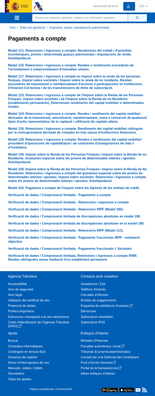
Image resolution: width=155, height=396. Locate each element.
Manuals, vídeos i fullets (25, 368)
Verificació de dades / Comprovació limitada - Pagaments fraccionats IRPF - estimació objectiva (74, 239)
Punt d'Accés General (98, 362)
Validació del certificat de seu (29, 300)
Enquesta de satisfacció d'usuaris (107, 305)
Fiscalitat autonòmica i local (102, 346)
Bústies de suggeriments (98, 300)
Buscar (13, 340)
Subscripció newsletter (97, 317)
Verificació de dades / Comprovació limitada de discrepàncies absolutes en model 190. (74, 216)
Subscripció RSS (93, 322)
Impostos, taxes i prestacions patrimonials (79, 27)
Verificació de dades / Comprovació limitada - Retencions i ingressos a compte (68, 202)
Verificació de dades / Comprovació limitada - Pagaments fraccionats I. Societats (70, 248)
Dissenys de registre (22, 357)
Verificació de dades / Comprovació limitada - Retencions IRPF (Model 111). (66, 230)
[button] (143, 6)
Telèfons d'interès (93, 289)
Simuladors (16, 373)
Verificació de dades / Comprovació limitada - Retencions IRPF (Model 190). (66, 209)
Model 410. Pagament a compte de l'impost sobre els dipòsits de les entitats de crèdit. (74, 188)
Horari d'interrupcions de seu (28, 362)
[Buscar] (80, 18)
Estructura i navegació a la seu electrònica (38, 317)
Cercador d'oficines (94, 295)
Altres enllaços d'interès (98, 373)
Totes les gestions (32, 27)
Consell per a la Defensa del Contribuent (110, 357)
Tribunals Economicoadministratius (106, 351)
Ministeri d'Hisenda (94, 340)
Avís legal (15, 295)
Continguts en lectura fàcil (26, 351)
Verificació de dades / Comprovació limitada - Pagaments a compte (59, 195)
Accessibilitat (17, 284)
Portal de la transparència (101, 368)
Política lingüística (21, 311)
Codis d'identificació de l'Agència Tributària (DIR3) (38, 324)
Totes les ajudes (19, 379)
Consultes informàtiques (25, 346)
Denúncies (88, 311)
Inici (12, 27)
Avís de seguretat (20, 289)
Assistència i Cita (93, 284)
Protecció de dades (22, 305)
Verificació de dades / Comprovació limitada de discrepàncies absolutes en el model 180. (76, 223)
